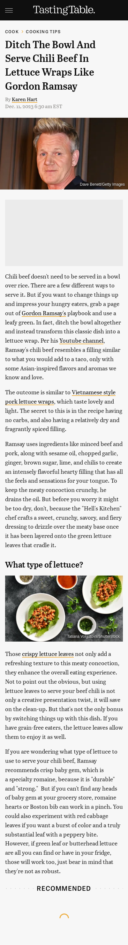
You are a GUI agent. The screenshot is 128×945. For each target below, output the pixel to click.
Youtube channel (81, 340)
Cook (12, 31)
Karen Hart (24, 99)
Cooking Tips (43, 31)
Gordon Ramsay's (44, 313)
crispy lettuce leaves (48, 654)
